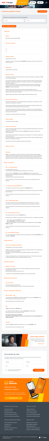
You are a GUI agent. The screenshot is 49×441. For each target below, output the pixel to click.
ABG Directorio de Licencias (32, 422)
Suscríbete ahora (38, 370)
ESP (40, 2)
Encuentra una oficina (8, 429)
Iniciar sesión (22, 2)
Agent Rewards (7, 426)
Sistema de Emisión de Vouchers (10, 422)
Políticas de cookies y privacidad (33, 427)
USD (33, 2)
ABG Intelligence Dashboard (32, 424)
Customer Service (7, 424)
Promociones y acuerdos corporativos (11, 416)
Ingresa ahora (41, 343)
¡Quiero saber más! (13, 398)
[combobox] (15, 366)
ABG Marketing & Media (31, 426)
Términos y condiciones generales (33, 429)
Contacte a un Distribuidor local (10, 427)
